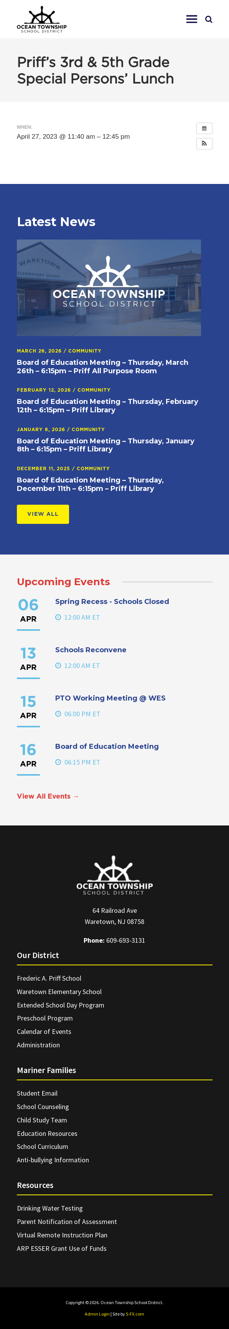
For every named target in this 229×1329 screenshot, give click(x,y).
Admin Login (97, 1314)
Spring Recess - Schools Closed (112, 601)
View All (43, 514)
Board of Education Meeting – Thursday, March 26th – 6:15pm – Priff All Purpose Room (102, 366)
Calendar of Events (44, 1031)
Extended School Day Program (60, 1005)
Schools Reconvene (91, 650)
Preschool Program (45, 1018)
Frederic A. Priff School (49, 978)
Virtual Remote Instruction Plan (62, 1235)
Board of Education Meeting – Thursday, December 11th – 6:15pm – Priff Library (90, 484)
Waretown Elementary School (59, 991)
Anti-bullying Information (53, 1159)
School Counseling (43, 1106)
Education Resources (47, 1133)
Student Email (37, 1093)
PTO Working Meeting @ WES (110, 698)
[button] (192, 19)
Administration (38, 1044)
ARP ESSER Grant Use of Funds (62, 1248)
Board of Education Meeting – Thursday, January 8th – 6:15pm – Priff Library (105, 445)
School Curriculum (42, 1146)
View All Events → (48, 796)
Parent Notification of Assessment (67, 1221)
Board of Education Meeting (107, 746)
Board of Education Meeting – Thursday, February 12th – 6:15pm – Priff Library (107, 405)
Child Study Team (42, 1120)
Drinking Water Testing (50, 1208)
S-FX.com (135, 1314)
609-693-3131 (125, 940)
